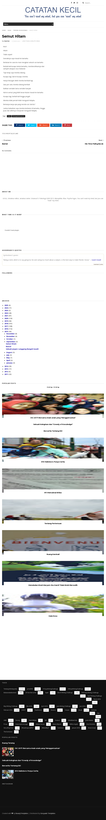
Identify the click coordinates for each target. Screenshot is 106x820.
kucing (18, 720)
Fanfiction (61, 728)
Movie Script (92, 728)
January (9, 363)
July (8, 355)
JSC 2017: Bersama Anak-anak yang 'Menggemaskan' (53, 418)
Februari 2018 (8, 710)
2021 (6, 316)
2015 (6, 331)
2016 (6, 329)
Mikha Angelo (74, 724)
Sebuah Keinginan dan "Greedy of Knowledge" (53, 424)
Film (98, 713)
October (9, 339)
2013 (6, 369)
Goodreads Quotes (98, 264)
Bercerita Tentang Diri (53, 431)
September (11, 342)
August (9, 352)
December (10, 334)
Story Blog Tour (8, 728)
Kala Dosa (53, 616)
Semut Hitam (11, 344)
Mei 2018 (29, 706)
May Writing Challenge (10, 706)
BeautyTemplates (22, 813)
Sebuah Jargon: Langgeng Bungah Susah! (22, 349)
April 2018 (44, 706)
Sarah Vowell (96, 260)
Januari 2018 (76, 728)
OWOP (23, 710)
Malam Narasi (40, 724)
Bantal (8, 346)
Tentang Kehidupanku (20, 30)
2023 (6, 310)
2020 (6, 318)
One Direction (90, 724)
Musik (80, 710)
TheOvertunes (8, 732)
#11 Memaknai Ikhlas (53, 493)
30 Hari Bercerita (31, 693)
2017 (6, 326)
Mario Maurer (57, 724)
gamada (94, 710)
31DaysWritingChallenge (50, 689)
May (8, 358)
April (8, 360)
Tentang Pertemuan (53, 523)
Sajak (9, 30)
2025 (6, 305)
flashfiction (38, 710)
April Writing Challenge (95, 696)
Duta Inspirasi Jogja (22, 724)
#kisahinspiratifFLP (27, 728)
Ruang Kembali (53, 554)
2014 (6, 366)
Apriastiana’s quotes (10, 255)
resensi (53, 710)
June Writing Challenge (64, 706)
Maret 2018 (97, 699)
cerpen (67, 710)
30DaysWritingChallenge (75, 689)
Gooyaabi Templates (47, 813)
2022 (6, 313)
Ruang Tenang (53, 387)
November (10, 336)
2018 (6, 323)
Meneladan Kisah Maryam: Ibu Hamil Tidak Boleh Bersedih (52, 585)
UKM (5, 720)
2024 (6, 308)
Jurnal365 (30, 689)
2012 (6, 372)
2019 (6, 321)
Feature (57, 720)
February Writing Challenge (90, 693)
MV (46, 720)
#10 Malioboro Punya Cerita (53, 462)
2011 (6, 374)
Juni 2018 (82, 706)
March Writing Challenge (65, 693)
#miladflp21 (45, 728)
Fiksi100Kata (33, 720)
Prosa (5, 724)
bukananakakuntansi (10, 693)
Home (4, 30)
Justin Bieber (89, 720)
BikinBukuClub (72, 720)
